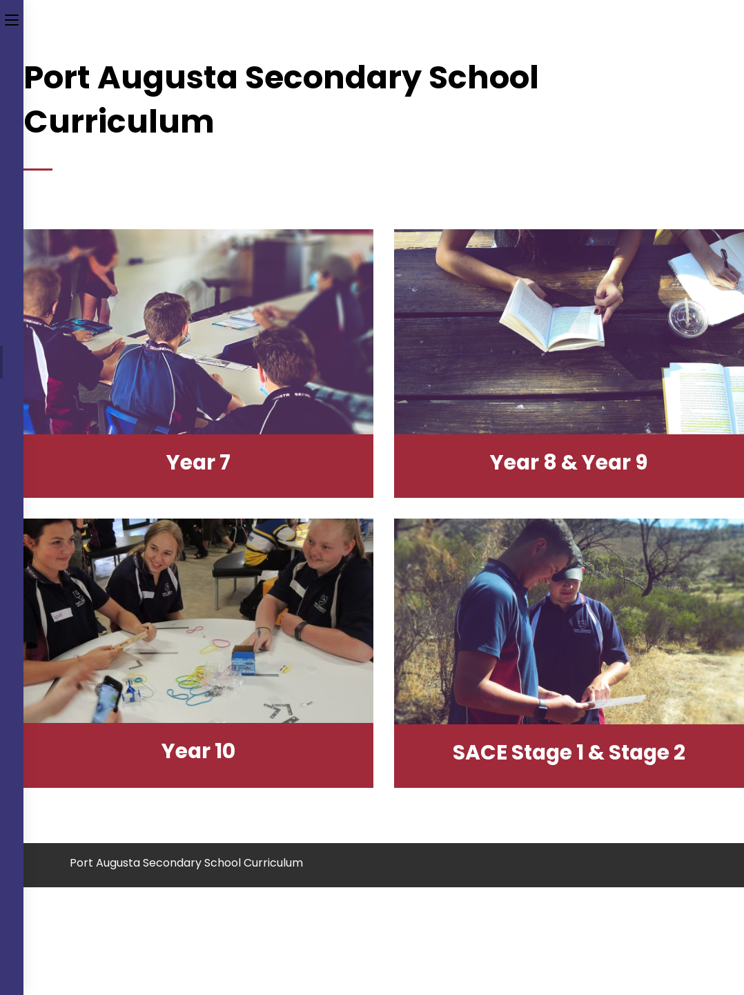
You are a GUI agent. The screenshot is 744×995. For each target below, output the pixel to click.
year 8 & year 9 (569, 462)
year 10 (198, 751)
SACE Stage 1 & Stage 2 (569, 752)
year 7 (198, 462)
